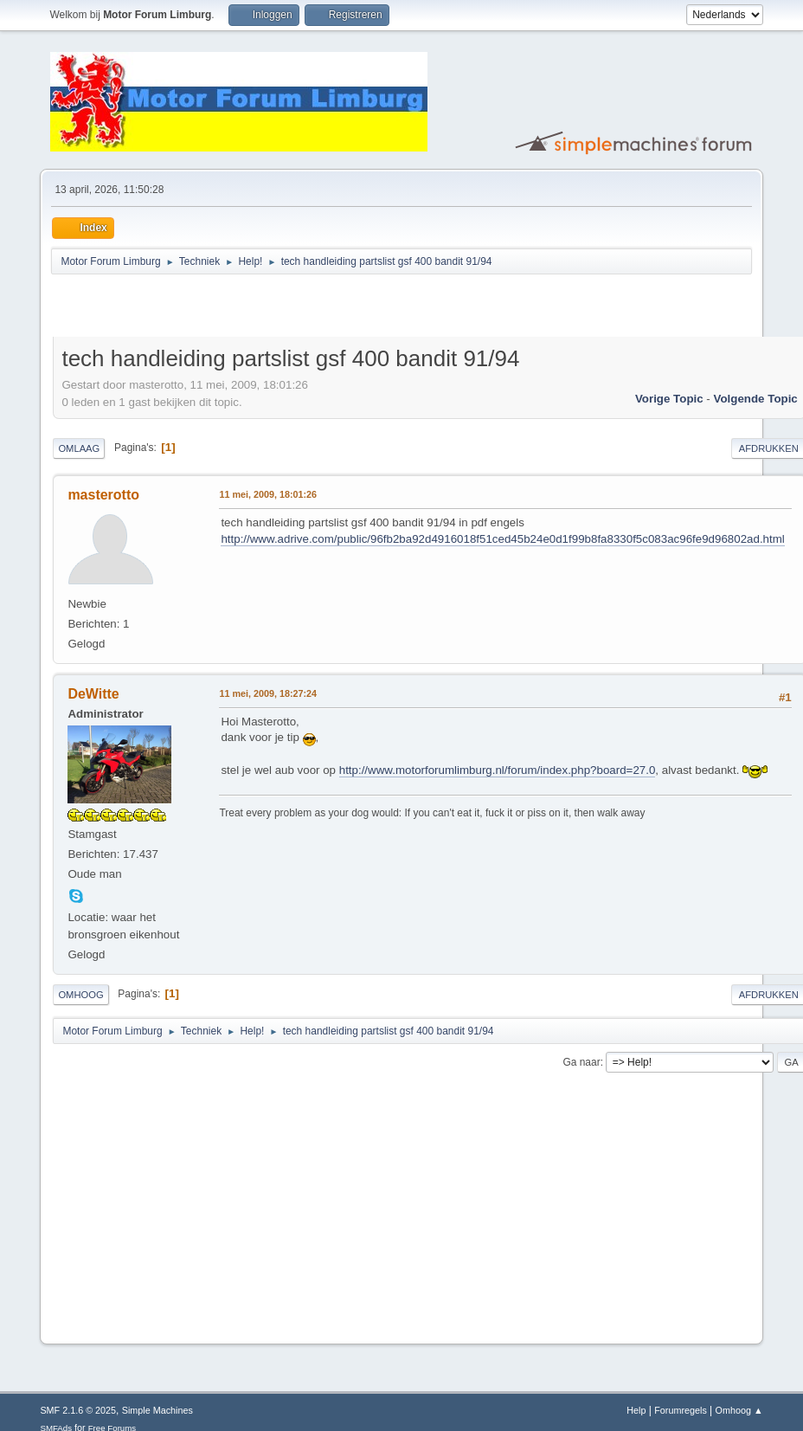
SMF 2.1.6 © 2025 (78, 1410)
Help (636, 1410)
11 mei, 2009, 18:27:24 (268, 693)
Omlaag (79, 448)
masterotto (103, 494)
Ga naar (581, 1062)
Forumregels (680, 1410)
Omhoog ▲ (739, 1410)
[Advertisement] (255, 308)
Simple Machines (157, 1410)
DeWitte (93, 693)
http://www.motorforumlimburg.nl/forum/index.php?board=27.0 (497, 770)
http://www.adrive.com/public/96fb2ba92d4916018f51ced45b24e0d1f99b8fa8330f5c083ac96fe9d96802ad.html (502, 538)
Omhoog (80, 994)
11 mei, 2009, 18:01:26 (268, 494)
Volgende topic (756, 398)
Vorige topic (669, 398)
